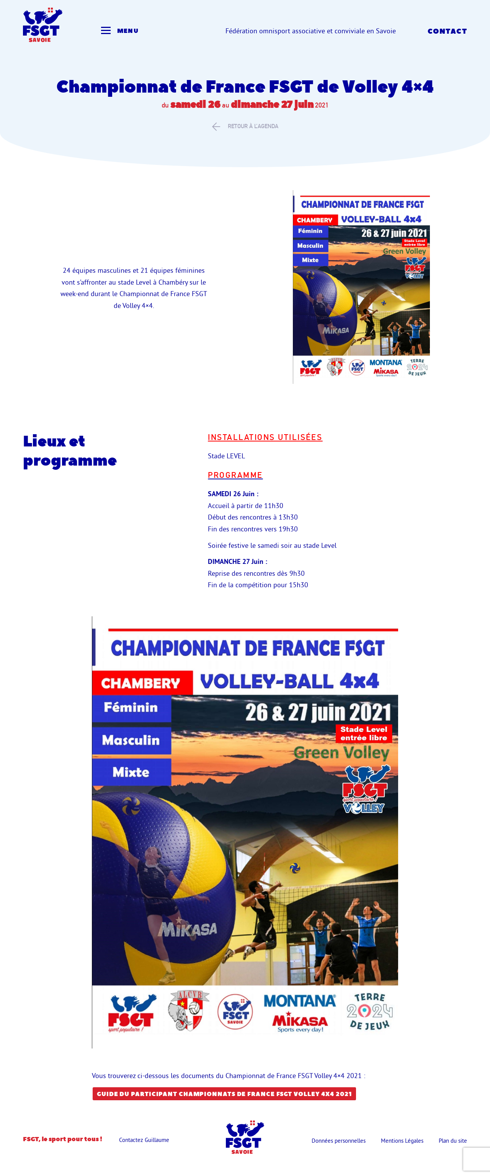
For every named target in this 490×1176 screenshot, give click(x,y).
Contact (447, 31)
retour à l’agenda (245, 126)
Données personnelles (339, 1140)
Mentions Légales (402, 1140)
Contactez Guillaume (144, 1139)
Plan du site (453, 1140)
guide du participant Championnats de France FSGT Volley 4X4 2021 (224, 1094)
